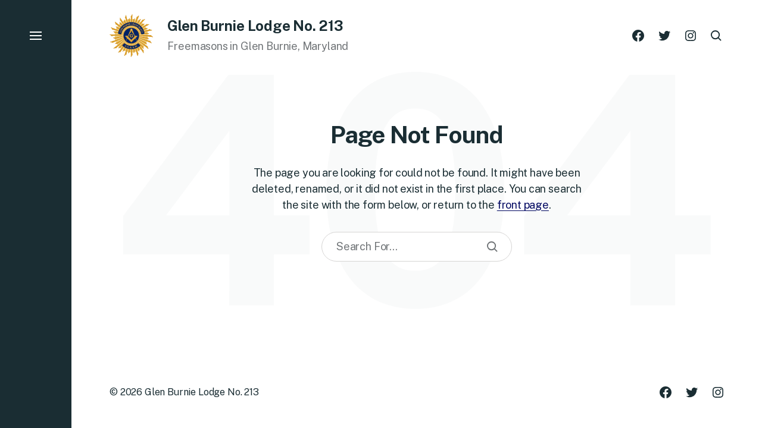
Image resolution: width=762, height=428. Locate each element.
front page (523, 205)
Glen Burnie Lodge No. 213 (202, 392)
